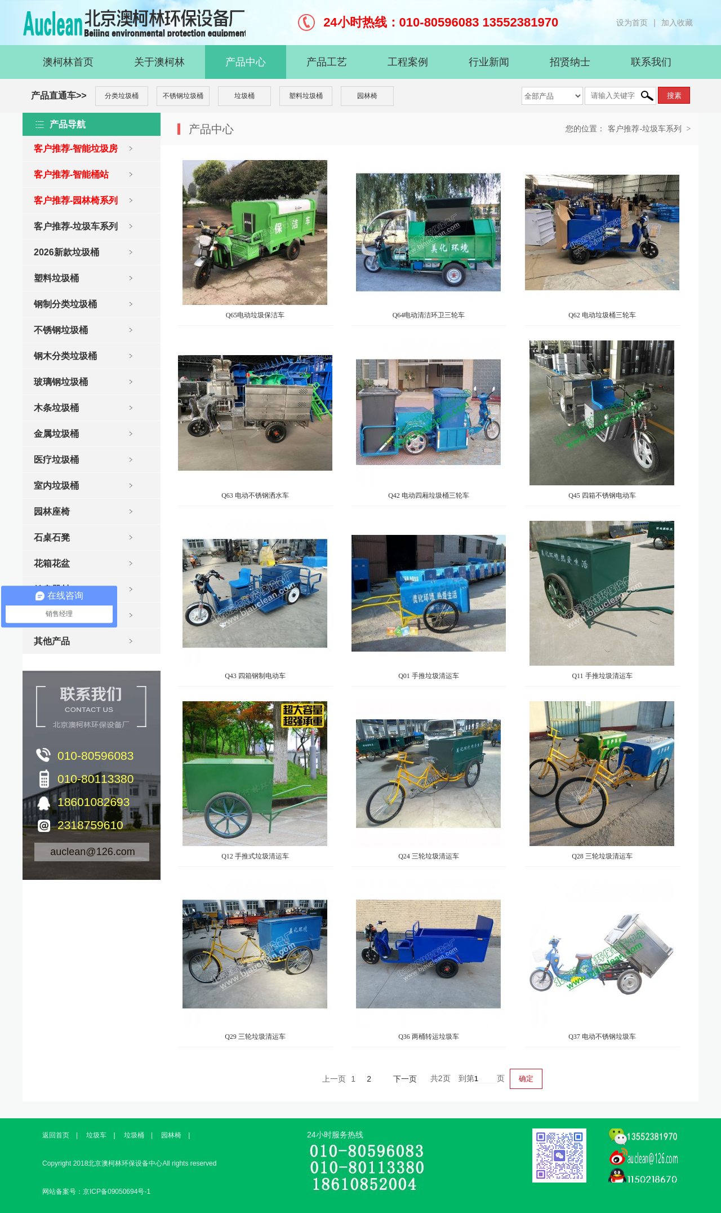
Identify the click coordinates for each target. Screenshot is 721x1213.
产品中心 (245, 62)
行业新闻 (489, 62)
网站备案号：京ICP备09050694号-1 (96, 1192)
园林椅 (367, 96)
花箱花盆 (52, 563)
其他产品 (52, 641)
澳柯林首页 (68, 62)
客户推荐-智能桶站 (71, 174)
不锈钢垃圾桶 (183, 96)
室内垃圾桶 (56, 485)
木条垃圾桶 (56, 408)
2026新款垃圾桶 (66, 252)
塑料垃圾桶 (306, 96)
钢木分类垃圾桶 (65, 356)
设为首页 (632, 22)
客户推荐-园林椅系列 (76, 200)
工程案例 (408, 62)
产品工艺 (326, 62)
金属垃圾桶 (56, 434)
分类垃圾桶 (122, 96)
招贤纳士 (570, 62)
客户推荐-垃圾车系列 (76, 226)
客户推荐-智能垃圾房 (76, 148)
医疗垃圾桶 (56, 459)
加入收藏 (677, 22)
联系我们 (651, 62)
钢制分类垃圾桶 (65, 304)
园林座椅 (52, 511)
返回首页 (55, 1135)
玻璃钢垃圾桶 (61, 382)
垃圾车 (96, 1135)
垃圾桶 (244, 96)
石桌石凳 (52, 537)
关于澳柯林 (159, 62)
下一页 (405, 1078)
